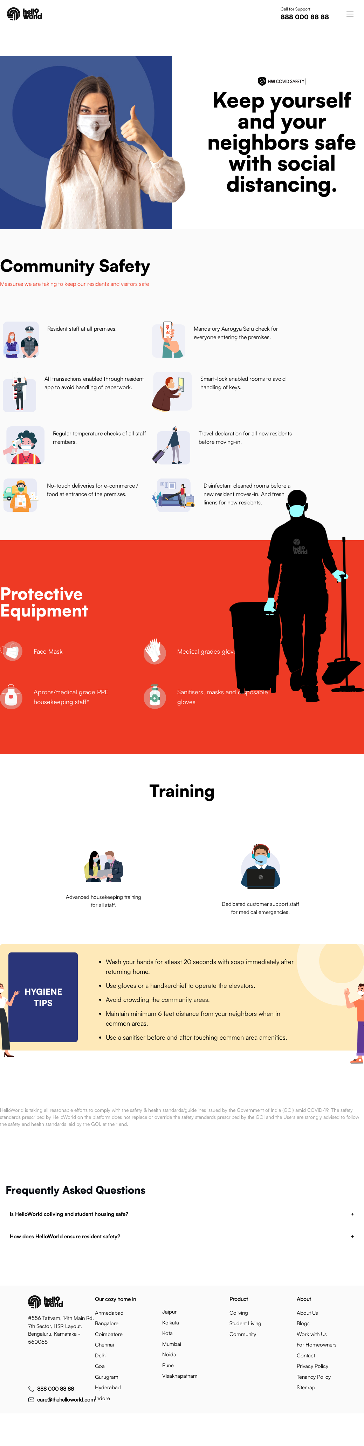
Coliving (238, 1312)
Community (242, 1334)
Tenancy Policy (314, 1376)
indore (102, 1398)
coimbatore (109, 1334)
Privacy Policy (312, 1366)
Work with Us (312, 1334)
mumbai (171, 1344)
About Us (307, 1312)
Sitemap (306, 1387)
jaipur (169, 1311)
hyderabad (108, 1387)
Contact (306, 1355)
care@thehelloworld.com (66, 1399)
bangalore (106, 1323)
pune (168, 1365)
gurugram (106, 1376)
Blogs (303, 1323)
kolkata (170, 1322)
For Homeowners (317, 1344)
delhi (101, 1355)
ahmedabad (109, 1312)
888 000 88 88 (305, 17)
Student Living (245, 1323)
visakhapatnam (180, 1375)
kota (167, 1333)
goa (100, 1366)
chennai (104, 1344)
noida (169, 1354)
